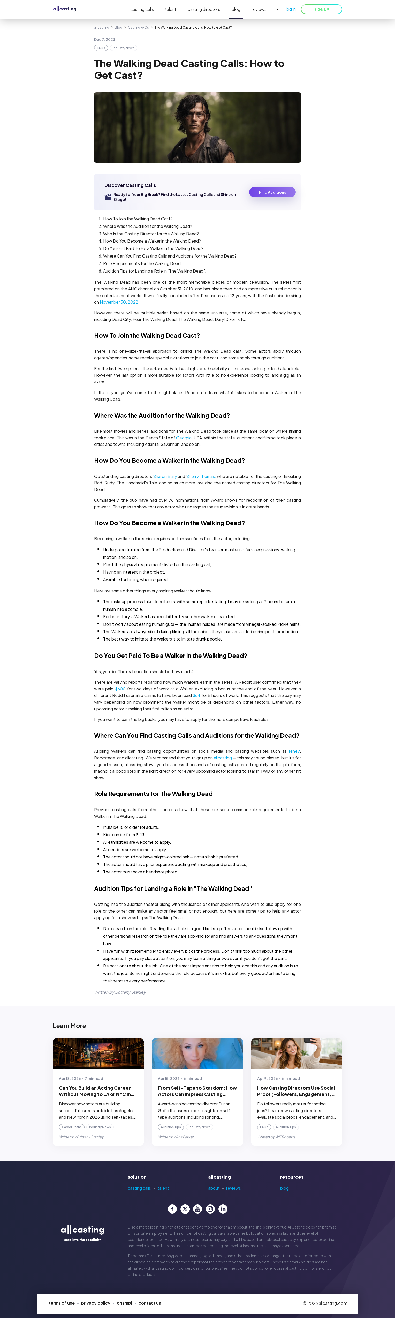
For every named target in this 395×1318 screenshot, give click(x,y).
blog (236, 9)
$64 (196, 695)
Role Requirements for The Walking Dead (153, 793)
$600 (120, 688)
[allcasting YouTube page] (197, 1209)
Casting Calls (139, 1188)
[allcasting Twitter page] (184, 1209)
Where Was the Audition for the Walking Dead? (162, 415)
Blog (118, 27)
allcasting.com (147, 1262)
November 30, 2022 (119, 302)
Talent (163, 1188)
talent (170, 9)
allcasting (101, 27)
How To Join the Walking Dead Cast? (147, 335)
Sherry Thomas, (201, 476)
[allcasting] (65, 9)
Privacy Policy (95, 1303)
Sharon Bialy (165, 476)
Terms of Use (62, 1303)
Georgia (184, 437)
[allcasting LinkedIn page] (222, 1209)
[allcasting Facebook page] (172, 1209)
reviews (259, 9)
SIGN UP (321, 9)
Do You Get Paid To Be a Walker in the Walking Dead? (170, 655)
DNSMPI (124, 1303)
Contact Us (150, 1303)
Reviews (233, 1188)
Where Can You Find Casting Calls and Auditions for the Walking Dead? (197, 735)
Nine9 (294, 751)
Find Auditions (272, 192)
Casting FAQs (138, 27)
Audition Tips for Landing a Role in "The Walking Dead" (173, 888)
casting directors (204, 9)
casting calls (142, 9)
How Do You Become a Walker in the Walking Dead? (169, 460)
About (214, 1188)
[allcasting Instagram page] (210, 1209)
